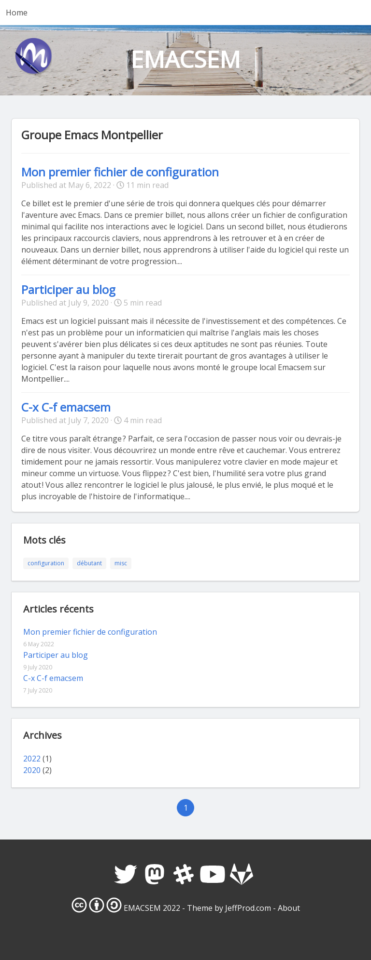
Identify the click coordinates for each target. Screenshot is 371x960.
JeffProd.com (248, 908)
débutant (89, 563)
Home (17, 12)
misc (120, 563)
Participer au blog (68, 289)
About (289, 908)
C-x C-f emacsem (66, 407)
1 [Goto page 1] (186, 807)
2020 (32, 770)
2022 (32, 758)
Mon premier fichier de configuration (120, 172)
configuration (46, 563)
